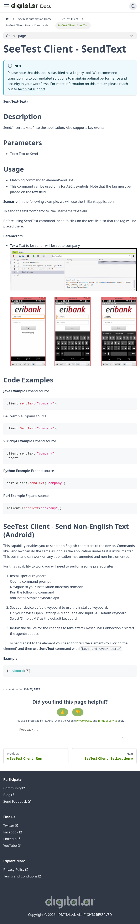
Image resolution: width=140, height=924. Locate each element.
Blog (8, 795)
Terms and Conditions (22, 876)
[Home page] (7, 19)
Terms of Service (107, 720)
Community (14, 788)
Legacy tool (82, 72)
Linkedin (11, 839)
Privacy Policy (84, 720)
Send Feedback (17, 801)
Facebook (12, 832)
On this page (16, 35)
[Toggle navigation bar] (6, 6)
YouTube (12, 845)
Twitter (10, 825)
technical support (31, 89)
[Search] (133, 6)
